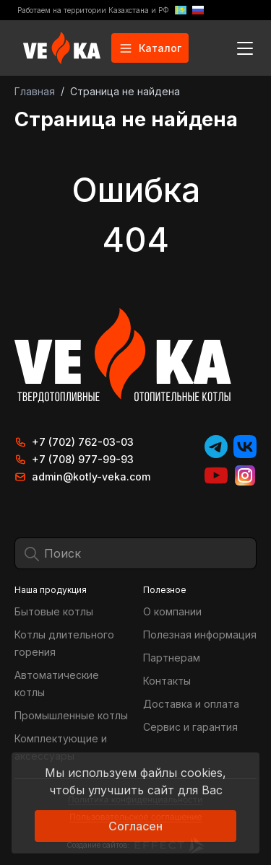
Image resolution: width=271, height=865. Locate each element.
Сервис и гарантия (190, 727)
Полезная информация (200, 634)
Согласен (135, 826)
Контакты (167, 681)
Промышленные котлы (71, 715)
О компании (172, 611)
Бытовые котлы (53, 611)
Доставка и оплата (191, 704)
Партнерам (171, 657)
